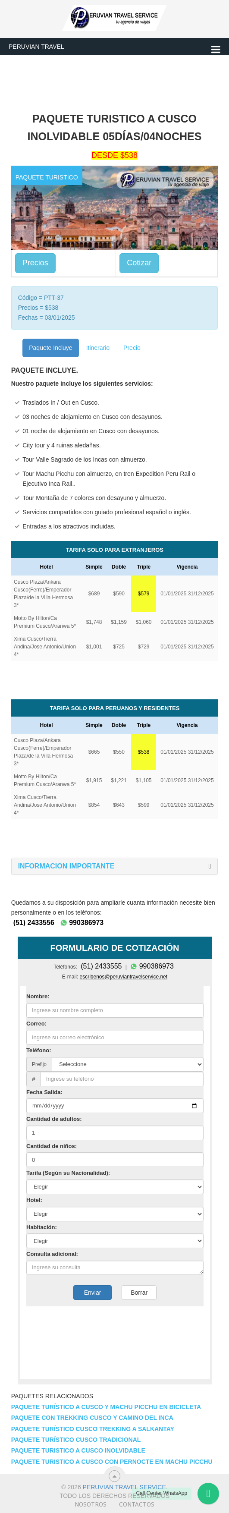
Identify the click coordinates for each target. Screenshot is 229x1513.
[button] (66, 866)
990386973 (82, 922)
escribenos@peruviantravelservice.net (124, 977)
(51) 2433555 (101, 966)
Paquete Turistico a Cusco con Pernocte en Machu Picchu (112, 1461)
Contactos (136, 1504)
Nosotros (91, 1504)
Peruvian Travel (36, 46)
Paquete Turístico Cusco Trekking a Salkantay (92, 1428)
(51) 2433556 (33, 922)
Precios (35, 262)
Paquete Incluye (50, 347)
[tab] (115, 866)
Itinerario (98, 347)
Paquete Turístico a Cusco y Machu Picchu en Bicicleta (106, 1406)
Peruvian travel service (124, 1487)
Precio (132, 347)
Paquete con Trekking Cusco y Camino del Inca (92, 1417)
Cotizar (139, 262)
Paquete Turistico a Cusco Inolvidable (78, 1450)
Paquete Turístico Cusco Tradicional (76, 1439)
